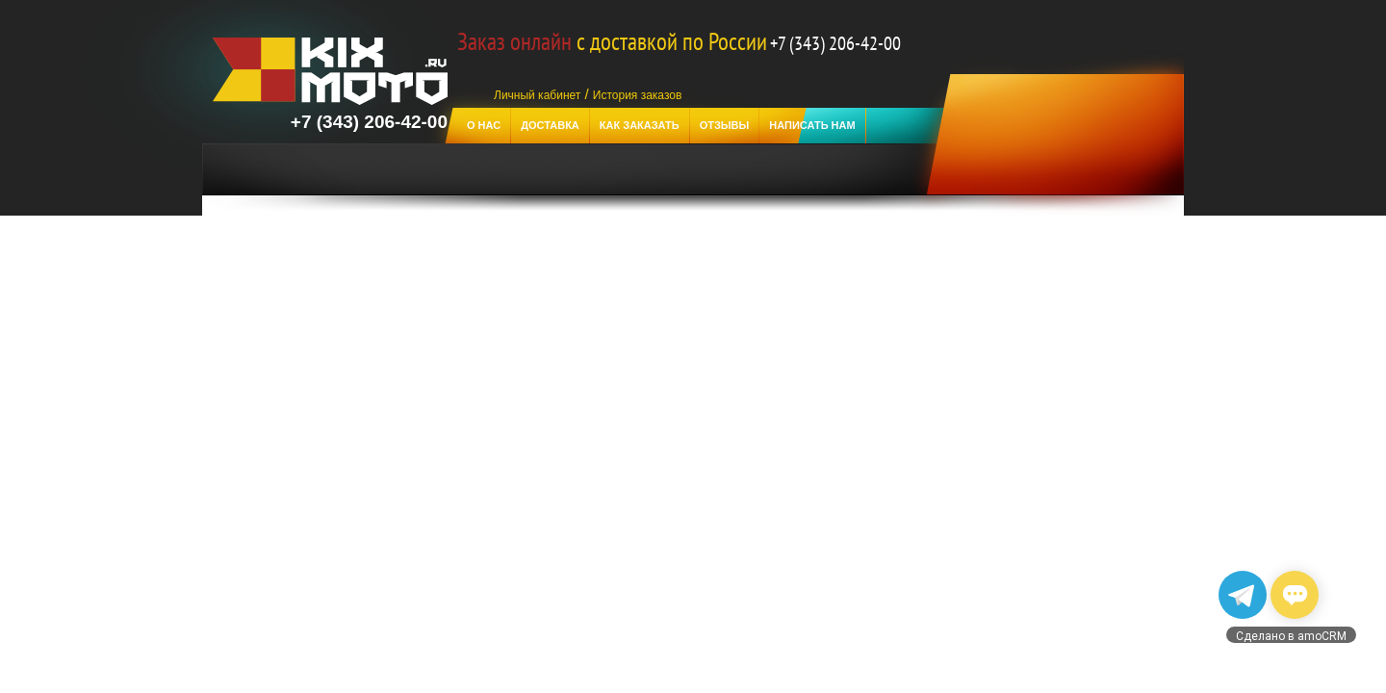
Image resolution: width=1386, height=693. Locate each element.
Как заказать (640, 125)
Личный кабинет (537, 95)
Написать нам (812, 125)
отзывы (725, 125)
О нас (483, 125)
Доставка (550, 125)
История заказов (637, 95)
